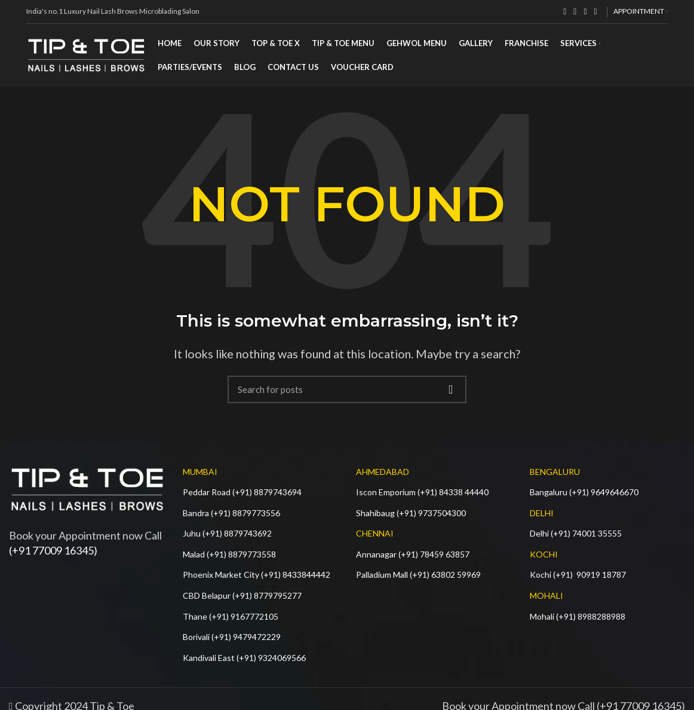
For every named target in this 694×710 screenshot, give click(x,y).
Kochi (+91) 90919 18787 (578, 574)
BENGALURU (555, 472)
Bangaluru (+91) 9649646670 (584, 492)
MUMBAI (200, 472)
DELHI (542, 513)
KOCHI (544, 554)
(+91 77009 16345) (53, 550)
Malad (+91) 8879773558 (229, 554)
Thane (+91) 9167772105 (230, 616)
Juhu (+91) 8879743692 (227, 533)
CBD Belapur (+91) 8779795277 (242, 595)
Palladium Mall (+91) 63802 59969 (418, 574)
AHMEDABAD (382, 472)
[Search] (347, 389)
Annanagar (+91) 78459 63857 (412, 554)
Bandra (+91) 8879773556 (231, 513)
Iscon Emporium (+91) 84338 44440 (422, 492)
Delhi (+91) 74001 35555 (576, 533)
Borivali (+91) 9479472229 (232, 637)
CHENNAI (375, 533)
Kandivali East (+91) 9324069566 (244, 658)
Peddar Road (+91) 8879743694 (242, 492)
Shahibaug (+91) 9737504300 (411, 513)
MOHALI (546, 595)
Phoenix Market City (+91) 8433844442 (256, 574)
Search (450, 389)
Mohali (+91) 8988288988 (577, 616)
